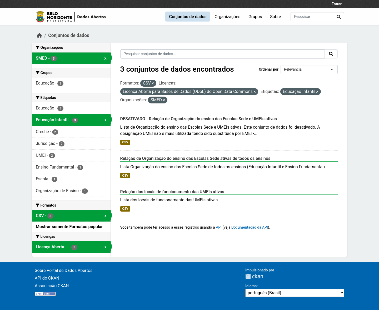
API (219, 227)
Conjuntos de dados (187, 16)
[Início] (39, 35)
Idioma (251, 286)
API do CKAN (47, 278)
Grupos (255, 16)
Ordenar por (268, 69)
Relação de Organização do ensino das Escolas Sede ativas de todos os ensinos (195, 158)
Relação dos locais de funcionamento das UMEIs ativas (172, 191)
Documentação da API (249, 227)
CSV (125, 142)
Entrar (337, 4)
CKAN (254, 276)
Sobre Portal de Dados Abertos (63, 270)
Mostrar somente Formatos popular (69, 226)
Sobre (275, 16)
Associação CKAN (52, 285)
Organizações (228, 16)
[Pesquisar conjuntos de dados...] (317, 16)
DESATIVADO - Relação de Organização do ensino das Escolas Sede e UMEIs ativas (198, 118)
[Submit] (338, 16)
